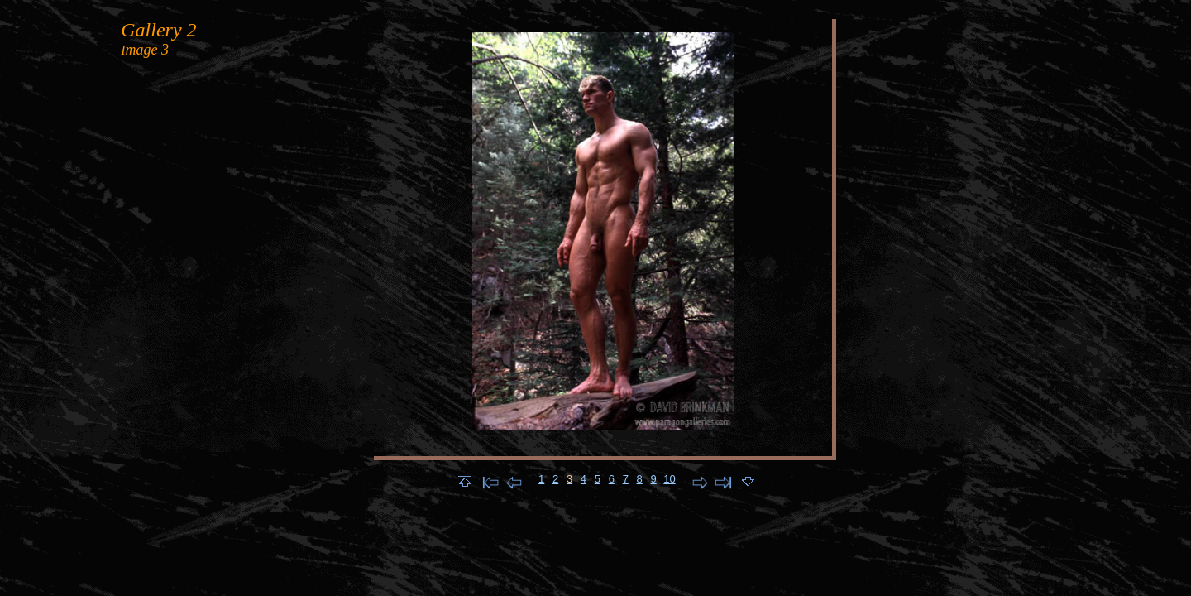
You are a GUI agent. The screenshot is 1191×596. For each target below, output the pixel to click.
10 (669, 479)
